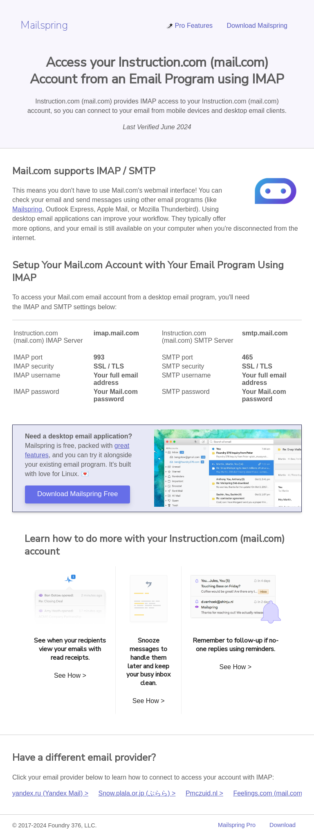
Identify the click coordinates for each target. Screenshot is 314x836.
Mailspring (44, 25)
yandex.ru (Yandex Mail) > (50, 793)
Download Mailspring (257, 25)
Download (282, 825)
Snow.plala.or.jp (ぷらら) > (136, 793)
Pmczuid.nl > (204, 793)
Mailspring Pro (237, 825)
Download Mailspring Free (77, 494)
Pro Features (189, 25)
